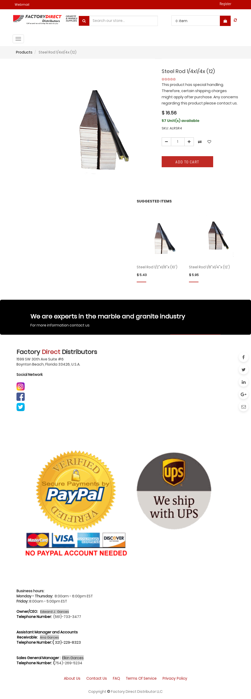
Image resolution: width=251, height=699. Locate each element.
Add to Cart (187, 161)
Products (24, 52)
